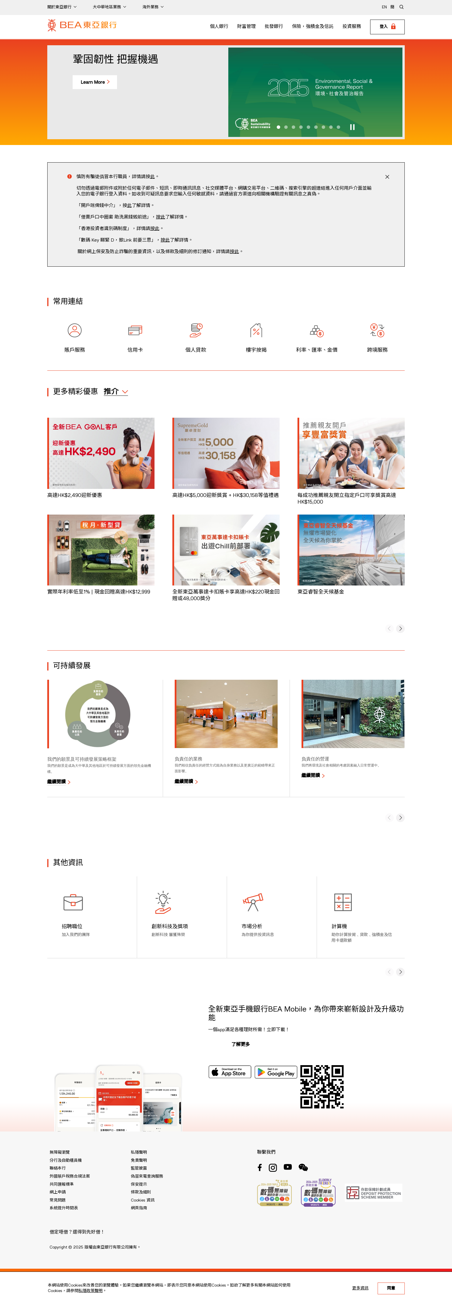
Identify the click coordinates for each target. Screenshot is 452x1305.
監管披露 (139, 1168)
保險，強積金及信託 (313, 27)
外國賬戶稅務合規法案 (70, 1176)
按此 (160, 217)
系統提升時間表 (64, 1208)
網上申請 (58, 1192)
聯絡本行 (58, 1168)
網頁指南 (139, 1208)
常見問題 (58, 1200)
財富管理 (246, 27)
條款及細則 (141, 1192)
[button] (278, 127)
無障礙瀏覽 (60, 1152)
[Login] (387, 27)
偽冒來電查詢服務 (147, 1176)
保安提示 (139, 1184)
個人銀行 (219, 27)
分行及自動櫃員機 (66, 1161)
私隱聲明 (139, 1152)
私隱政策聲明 (90, 1291)
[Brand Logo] (82, 27)
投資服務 (351, 27)
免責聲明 (139, 1161)
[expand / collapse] (116, 392)
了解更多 (240, 1044)
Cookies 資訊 (143, 1200)
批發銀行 (274, 27)
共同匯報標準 (62, 1184)
